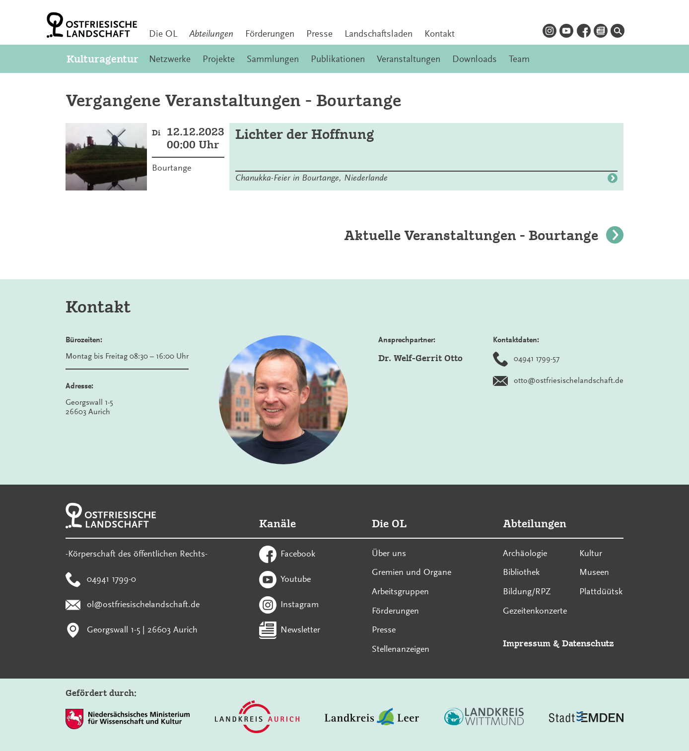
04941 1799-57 (536, 358)
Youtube (295, 579)
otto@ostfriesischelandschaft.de (568, 380)
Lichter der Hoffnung (304, 134)
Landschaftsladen (378, 33)
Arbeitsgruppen (400, 591)
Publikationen (338, 59)
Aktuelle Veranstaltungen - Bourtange (483, 235)
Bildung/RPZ (527, 591)
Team (519, 59)
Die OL (163, 33)
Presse (319, 33)
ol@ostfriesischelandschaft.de (143, 604)
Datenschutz (588, 643)
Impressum (527, 643)
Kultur (590, 553)
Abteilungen (211, 33)
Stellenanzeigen (400, 649)
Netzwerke (170, 59)
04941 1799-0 (111, 579)
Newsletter (300, 629)
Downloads (474, 59)
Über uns (389, 553)
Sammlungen (273, 59)
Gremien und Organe (411, 572)
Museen (594, 572)
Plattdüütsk (600, 591)
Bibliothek (521, 572)
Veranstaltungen (408, 59)
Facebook (297, 554)
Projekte (219, 59)
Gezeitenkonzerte (535, 611)
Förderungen (269, 33)
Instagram (299, 604)
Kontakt (439, 33)
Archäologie (525, 553)
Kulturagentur (102, 59)
